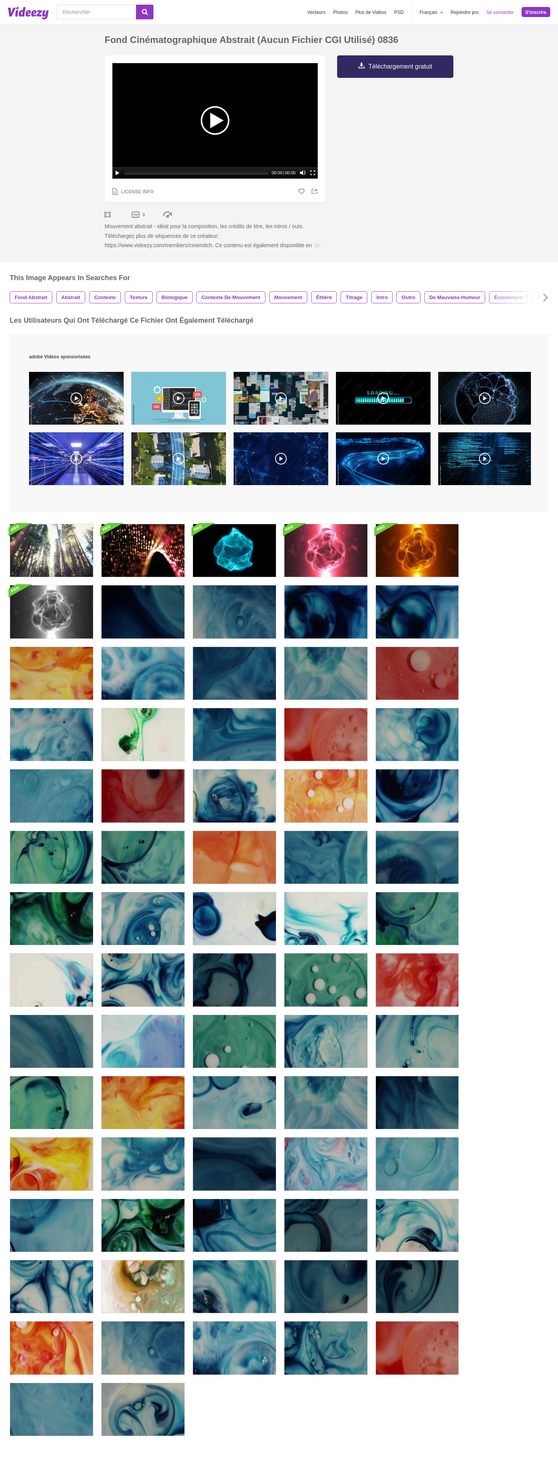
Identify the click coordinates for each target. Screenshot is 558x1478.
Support (245, 1360)
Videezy (157, 1360)
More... (315, 1381)
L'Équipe (396, 1349)
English (315, 1338)
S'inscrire (535, 12)
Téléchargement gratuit (400, 66)
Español (316, 1349)
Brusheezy (161, 1338)
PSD (399, 12)
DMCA (243, 1371)
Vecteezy (159, 1349)
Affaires (245, 1338)
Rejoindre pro (465, 12)
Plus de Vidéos (370, 12)
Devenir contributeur (172, 1371)
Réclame (246, 1349)
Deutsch (316, 1371)
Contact (395, 1371)
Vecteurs (316, 12)
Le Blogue (398, 1360)
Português (319, 1360)
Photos (340, 12)
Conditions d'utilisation (365, 1416)
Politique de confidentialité (425, 1416)
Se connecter (500, 12)
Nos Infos (397, 1338)
